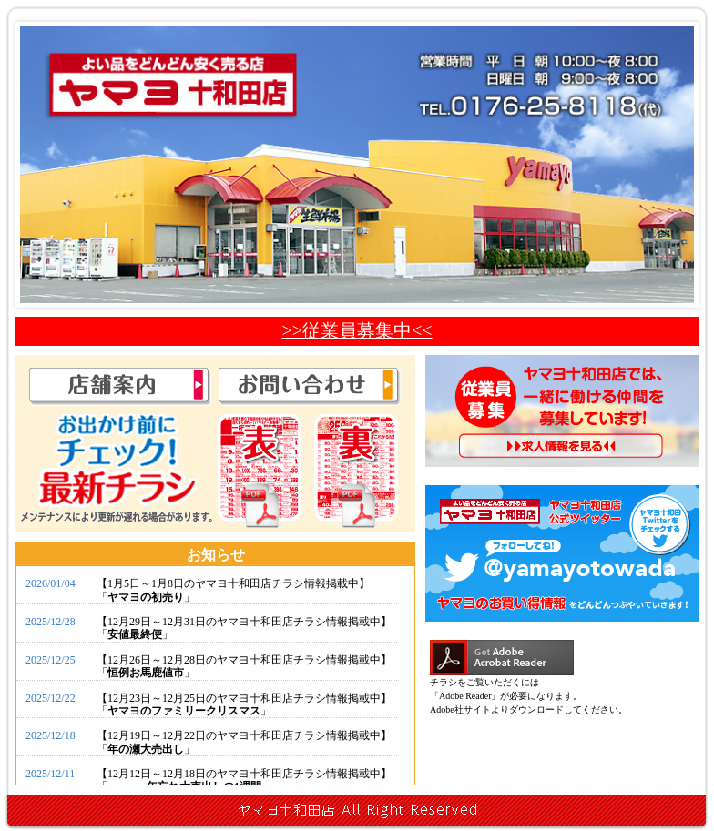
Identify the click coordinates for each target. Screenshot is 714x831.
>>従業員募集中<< (356, 330)
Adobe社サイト (460, 709)
